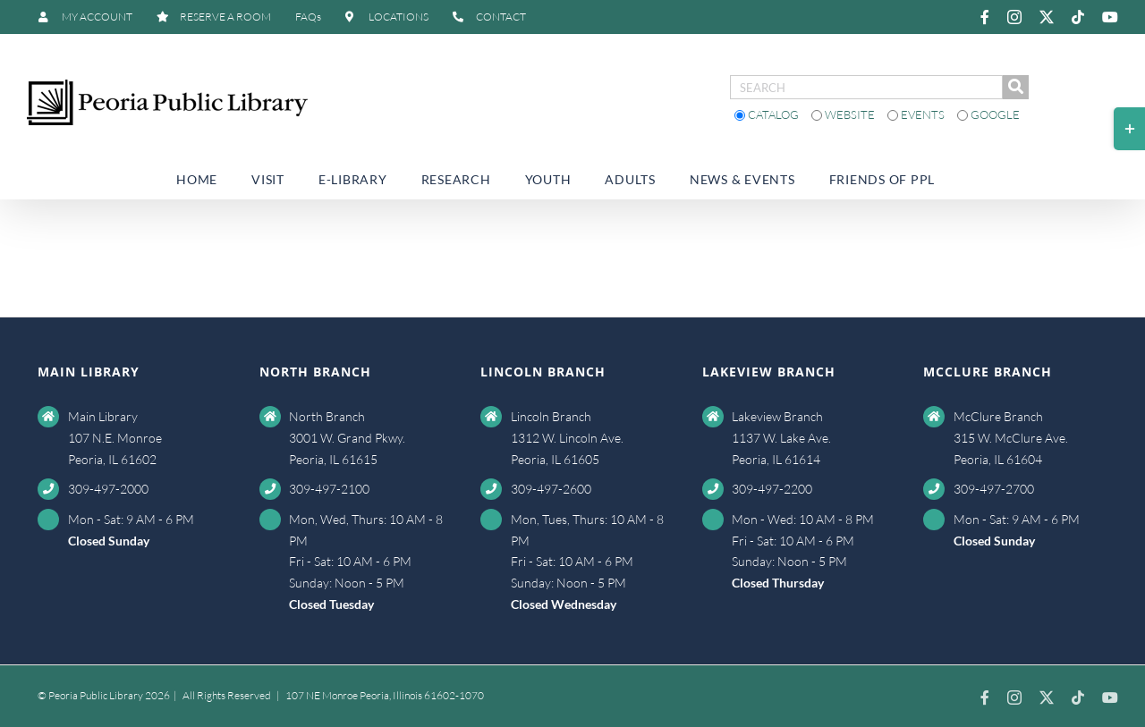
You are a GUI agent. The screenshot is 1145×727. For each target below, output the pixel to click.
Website (844, 114)
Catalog (768, 114)
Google (988, 114)
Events (917, 114)
